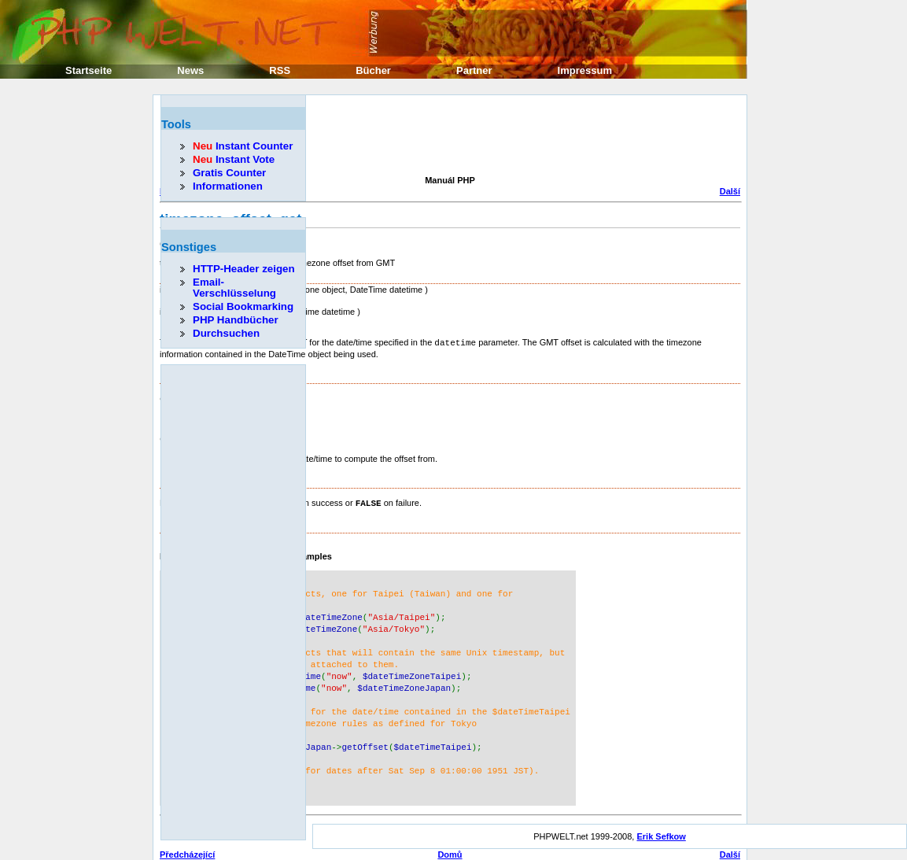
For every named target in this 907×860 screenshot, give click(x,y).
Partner (474, 70)
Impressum (585, 70)
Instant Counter (243, 146)
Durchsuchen (226, 333)
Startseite (88, 70)
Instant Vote (234, 159)
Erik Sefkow (660, 818)
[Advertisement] (446, 137)
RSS (279, 70)
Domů (449, 836)
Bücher (373, 70)
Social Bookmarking (243, 306)
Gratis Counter (229, 173)
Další (730, 191)
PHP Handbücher (235, 320)
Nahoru (450, 847)
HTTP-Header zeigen (244, 269)
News (190, 70)
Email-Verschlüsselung (234, 287)
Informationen (228, 186)
